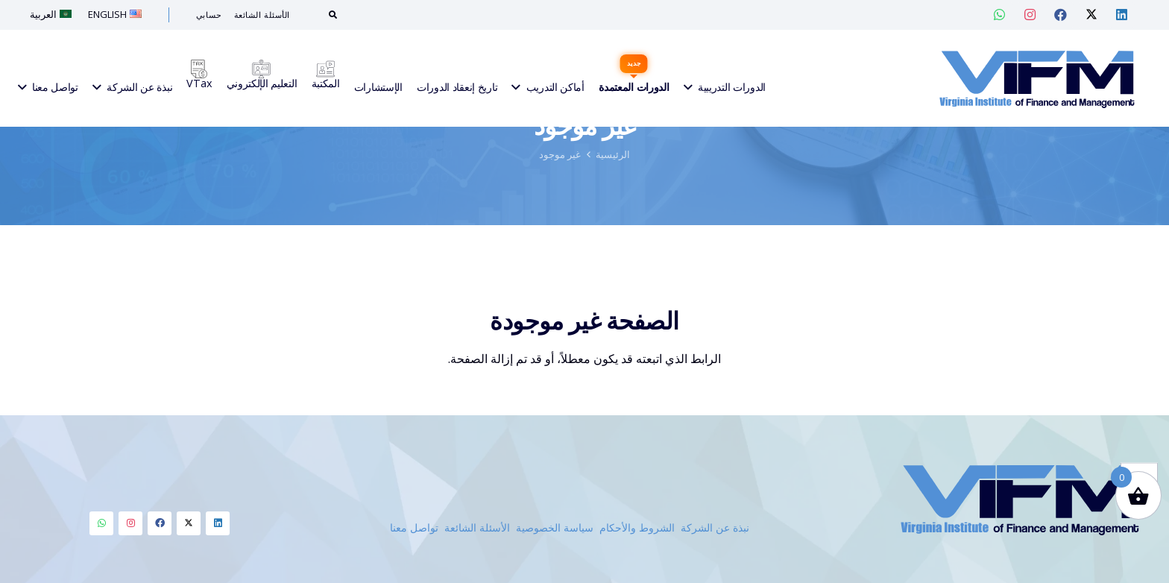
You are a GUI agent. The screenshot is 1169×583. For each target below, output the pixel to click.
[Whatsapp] (101, 523)
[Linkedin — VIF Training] (1122, 15)
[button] (1139, 427)
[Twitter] (189, 523)
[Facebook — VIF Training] (1061, 15)
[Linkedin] (218, 523)
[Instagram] (130, 523)
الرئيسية (613, 226)
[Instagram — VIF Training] (1030, 15)
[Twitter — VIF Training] (1091, 15)
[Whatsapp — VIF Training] (999, 15)
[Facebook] (159, 523)
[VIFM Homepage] (1036, 78)
